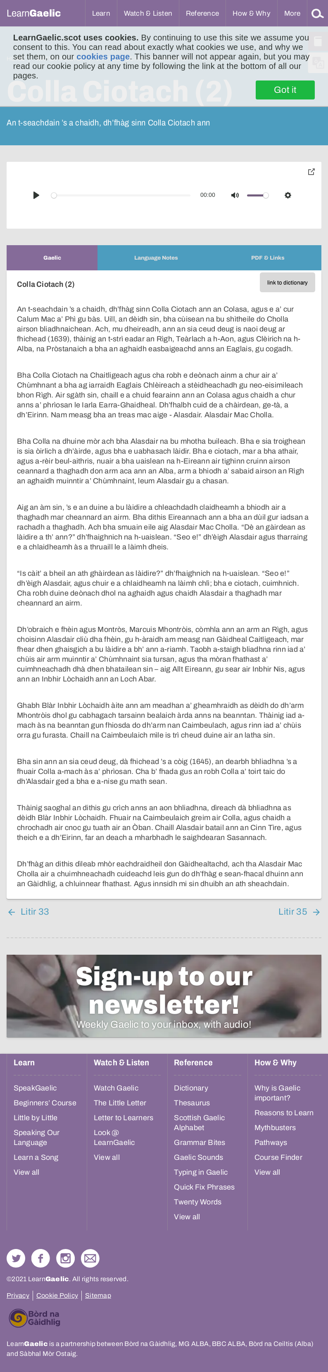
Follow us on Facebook (40, 1258)
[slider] (121, 195)
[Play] (36, 195)
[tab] (52, 257)
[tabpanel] (164, 584)
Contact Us (90, 1258)
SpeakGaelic (35, 1088)
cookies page (103, 56)
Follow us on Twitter (16, 1258)
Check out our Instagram (65, 1258)
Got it (285, 90)
